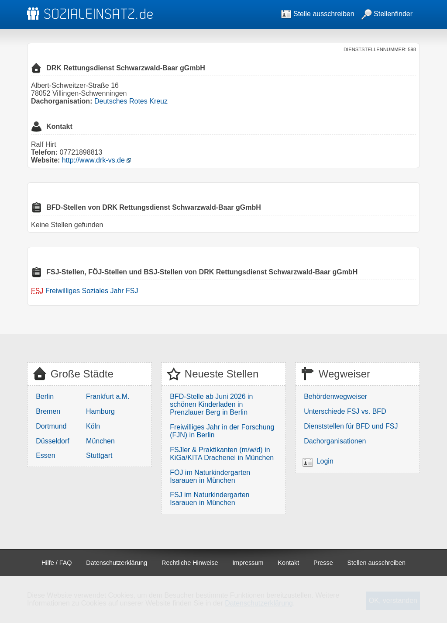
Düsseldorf (52, 441)
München (100, 441)
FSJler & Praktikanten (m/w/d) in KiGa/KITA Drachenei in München (222, 453)
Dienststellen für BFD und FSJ (351, 426)
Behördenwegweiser (335, 396)
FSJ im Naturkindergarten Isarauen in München (209, 498)
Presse (323, 562)
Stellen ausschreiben (376, 562)
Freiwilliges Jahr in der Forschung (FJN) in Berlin (222, 431)
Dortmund (51, 426)
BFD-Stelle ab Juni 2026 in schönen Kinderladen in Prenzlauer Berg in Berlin (211, 404)
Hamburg (100, 411)
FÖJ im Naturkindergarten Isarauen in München (210, 476)
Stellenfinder (387, 13)
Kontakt (288, 562)
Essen (45, 455)
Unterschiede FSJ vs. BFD (345, 411)
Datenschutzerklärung (116, 562)
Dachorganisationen (335, 441)
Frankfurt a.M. (108, 396)
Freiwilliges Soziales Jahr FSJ (91, 290)
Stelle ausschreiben (317, 13)
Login (325, 461)
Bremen (48, 411)
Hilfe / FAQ (56, 562)
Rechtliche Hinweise (190, 562)
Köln (93, 426)
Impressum (247, 562)
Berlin (45, 396)
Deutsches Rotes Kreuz (131, 101)
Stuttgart (99, 455)
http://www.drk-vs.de (93, 160)
